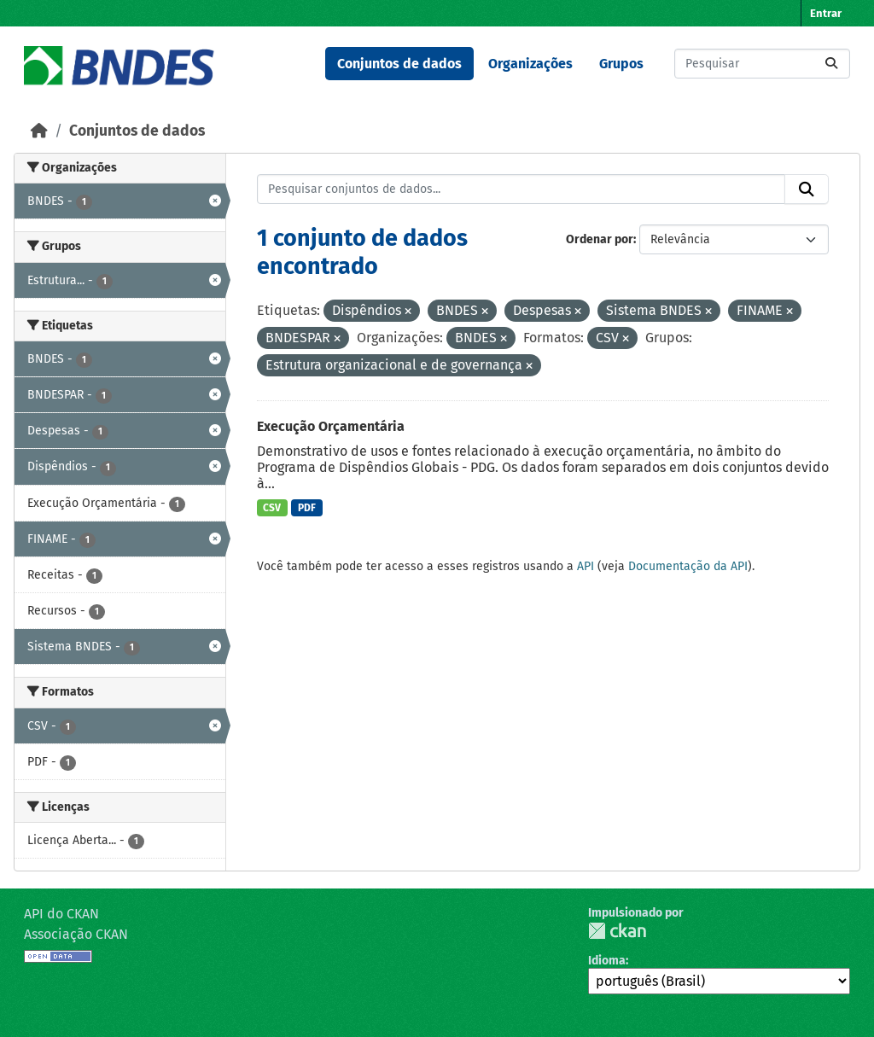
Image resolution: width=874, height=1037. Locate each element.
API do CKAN (61, 914)
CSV (272, 508)
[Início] (39, 131)
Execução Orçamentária (331, 426)
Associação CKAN (76, 934)
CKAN (617, 931)
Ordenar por (599, 239)
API (585, 566)
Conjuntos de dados (399, 63)
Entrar (826, 13)
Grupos (621, 63)
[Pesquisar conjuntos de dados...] (762, 64)
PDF (307, 508)
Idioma (607, 960)
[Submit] (831, 64)
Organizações (530, 63)
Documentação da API (688, 566)
